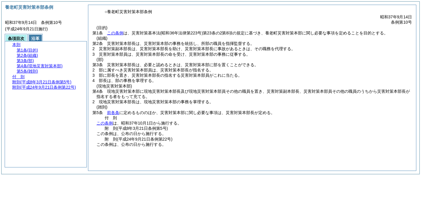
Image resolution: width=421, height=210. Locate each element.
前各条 (113, 112)
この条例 (115, 33)
